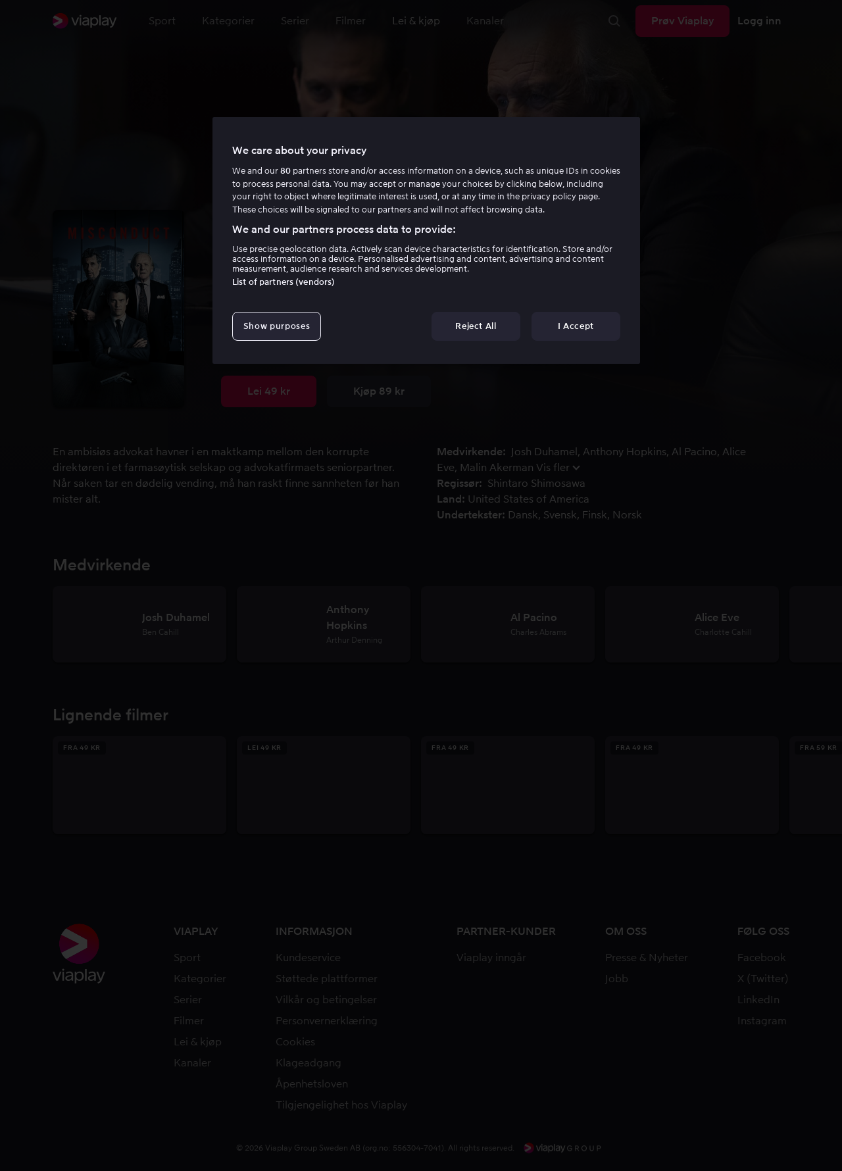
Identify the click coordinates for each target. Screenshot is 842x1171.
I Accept (576, 326)
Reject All (476, 326)
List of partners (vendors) (283, 282)
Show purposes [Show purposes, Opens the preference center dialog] (276, 326)
